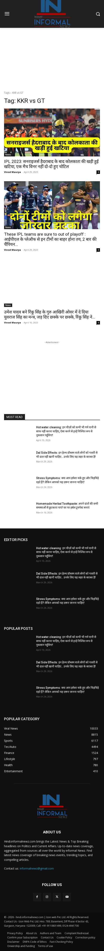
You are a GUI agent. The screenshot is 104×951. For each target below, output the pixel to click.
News (8, 154)
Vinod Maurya (12, 172)
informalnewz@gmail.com (37, 868)
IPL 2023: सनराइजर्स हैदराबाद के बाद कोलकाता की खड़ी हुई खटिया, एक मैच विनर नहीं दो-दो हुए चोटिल (51, 164)
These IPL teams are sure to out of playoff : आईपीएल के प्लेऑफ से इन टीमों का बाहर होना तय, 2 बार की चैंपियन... (50, 239)
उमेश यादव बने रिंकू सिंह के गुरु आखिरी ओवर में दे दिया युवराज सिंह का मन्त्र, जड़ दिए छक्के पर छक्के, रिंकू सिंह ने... (49, 315)
